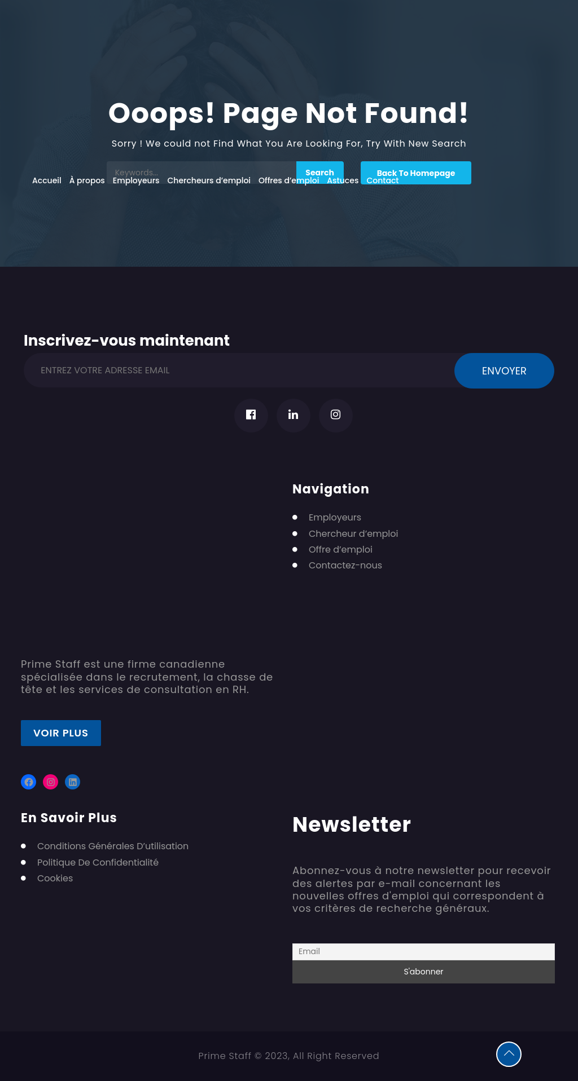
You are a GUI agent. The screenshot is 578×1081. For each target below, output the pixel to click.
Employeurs (136, 180)
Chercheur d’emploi (353, 534)
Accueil (47, 180)
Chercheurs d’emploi (209, 180)
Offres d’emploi (289, 180)
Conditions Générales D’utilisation (113, 846)
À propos (87, 180)
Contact (382, 180)
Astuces (342, 180)
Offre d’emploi (341, 550)
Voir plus (61, 733)
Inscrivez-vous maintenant (127, 338)
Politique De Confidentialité (98, 863)
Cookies (55, 878)
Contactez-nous (345, 565)
